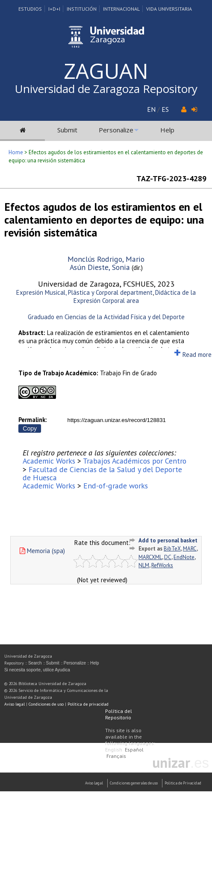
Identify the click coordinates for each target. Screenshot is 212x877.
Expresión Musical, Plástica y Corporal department (84, 292)
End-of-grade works (115, 486)
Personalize (116, 130)
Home (16, 152)
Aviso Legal (94, 783)
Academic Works (49, 461)
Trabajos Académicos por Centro (134, 461)
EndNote (184, 557)
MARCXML (150, 557)
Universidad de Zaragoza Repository (106, 88)
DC (167, 557)
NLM (143, 565)
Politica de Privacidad (183, 783)
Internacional (121, 9)
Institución (82, 9)
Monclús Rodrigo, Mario (106, 259)
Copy (30, 428)
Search (35, 663)
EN (151, 109)
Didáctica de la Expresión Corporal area (135, 296)
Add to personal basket (167, 540)
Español (134, 749)
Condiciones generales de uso (134, 783)
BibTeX (172, 548)
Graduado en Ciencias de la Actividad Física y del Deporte (106, 317)
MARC (190, 548)
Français (116, 756)
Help (167, 130)
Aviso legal (14, 704)
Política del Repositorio (118, 714)
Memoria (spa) (42, 551)
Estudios (30, 9)
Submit (67, 130)
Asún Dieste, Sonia (100, 267)
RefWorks (162, 565)
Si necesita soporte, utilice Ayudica (37, 669)
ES (165, 109)
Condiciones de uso (46, 704)
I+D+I (54, 9)
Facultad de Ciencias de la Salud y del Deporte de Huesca (102, 473)
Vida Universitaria (169, 9)
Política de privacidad (88, 704)
